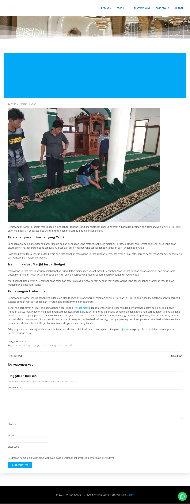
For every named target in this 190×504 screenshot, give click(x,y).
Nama (12, 424)
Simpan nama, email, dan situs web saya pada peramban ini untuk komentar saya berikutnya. (63, 458)
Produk (122, 8)
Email (12, 436)
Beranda (106, 8)
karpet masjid (82, 308)
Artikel (179, 8)
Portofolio (162, 8)
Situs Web (13, 447)
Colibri (130, 495)
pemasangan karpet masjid (59, 345)
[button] (182, 496)
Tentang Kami (142, 8)
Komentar (14, 388)
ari (12, 104)
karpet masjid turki (35, 345)
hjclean (125, 329)
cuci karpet (20, 345)
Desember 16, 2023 (26, 104)
